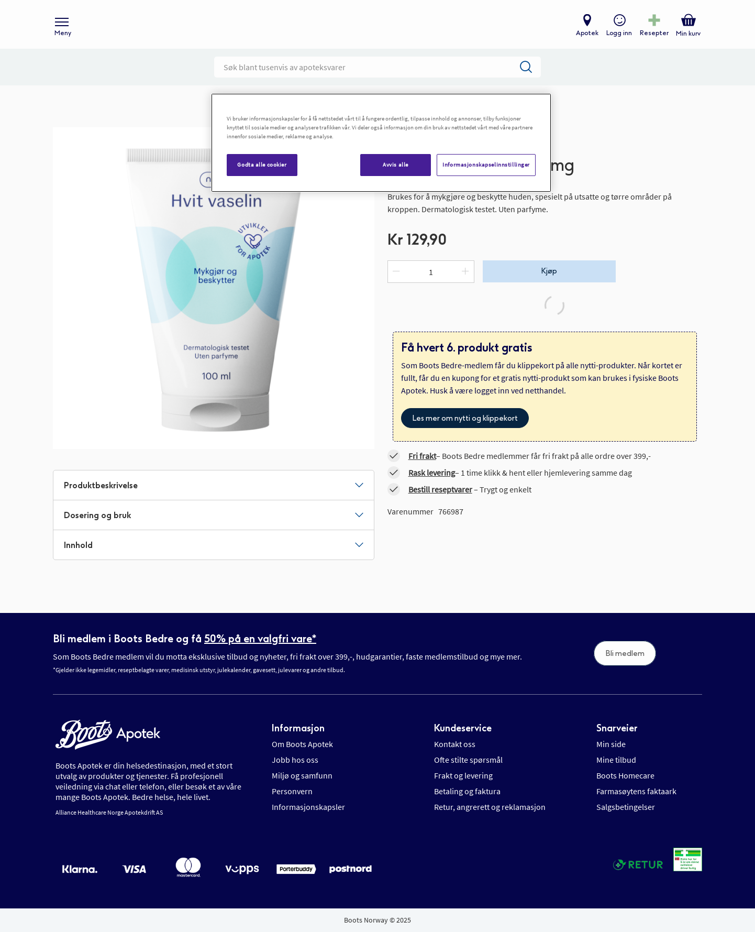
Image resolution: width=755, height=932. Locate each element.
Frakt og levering (463, 775)
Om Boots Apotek (302, 744)
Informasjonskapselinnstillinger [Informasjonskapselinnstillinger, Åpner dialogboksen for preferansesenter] (486, 164)
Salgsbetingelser (625, 807)
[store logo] (372, 26)
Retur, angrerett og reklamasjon (490, 807)
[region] (381, 142)
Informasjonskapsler (308, 807)
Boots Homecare (625, 775)
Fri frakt (422, 459)
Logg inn (618, 34)
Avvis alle (395, 164)
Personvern (292, 791)
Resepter (653, 34)
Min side (611, 744)
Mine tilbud (616, 759)
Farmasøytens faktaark (636, 791)
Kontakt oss (454, 744)
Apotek (586, 34)
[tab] (213, 488)
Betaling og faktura (467, 791)
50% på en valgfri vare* (260, 638)
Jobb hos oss (295, 759)
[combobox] (377, 70)
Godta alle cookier (261, 164)
